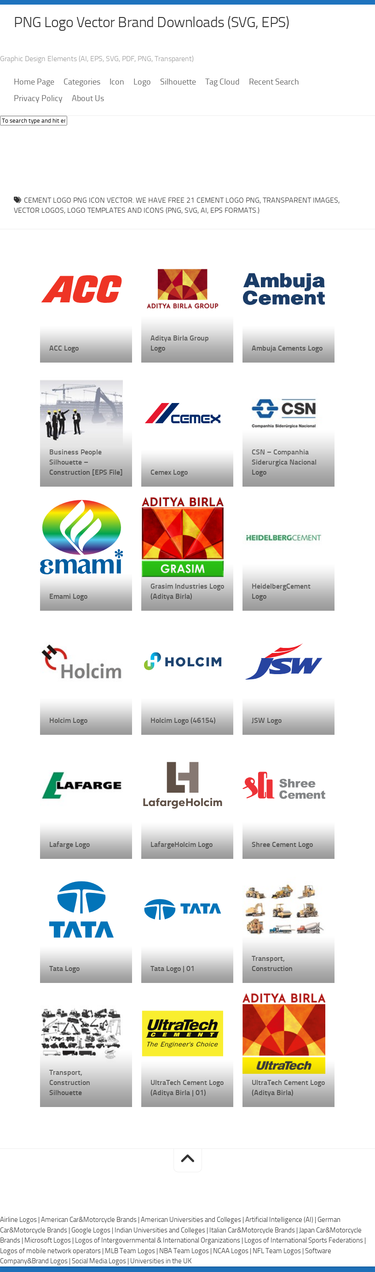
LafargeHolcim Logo (181, 845)
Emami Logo (68, 597)
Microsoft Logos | (49, 1241)
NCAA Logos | (233, 1252)
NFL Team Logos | (279, 1252)
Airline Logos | (20, 1220)
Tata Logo (64, 969)
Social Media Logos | (101, 1262)
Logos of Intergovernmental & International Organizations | (159, 1241)
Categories (81, 83)
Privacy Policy (38, 99)
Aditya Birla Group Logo (179, 344)
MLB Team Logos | (132, 1252)
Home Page (34, 83)
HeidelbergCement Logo (281, 592)
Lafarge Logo (69, 845)
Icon (117, 83)
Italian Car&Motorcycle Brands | (254, 1231)
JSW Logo (267, 721)
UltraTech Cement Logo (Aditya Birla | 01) (187, 1088)
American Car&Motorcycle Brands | (91, 1220)
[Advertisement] (187, 159)
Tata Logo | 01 (172, 969)
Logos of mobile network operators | (52, 1252)
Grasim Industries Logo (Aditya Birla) (187, 592)
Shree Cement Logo (282, 845)
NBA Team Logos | (186, 1252)
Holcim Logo (68, 721)
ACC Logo (64, 349)
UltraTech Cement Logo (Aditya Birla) (288, 1088)
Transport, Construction (272, 964)
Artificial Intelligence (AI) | (281, 1220)
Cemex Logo (169, 473)
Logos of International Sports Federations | (305, 1241)
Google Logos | (93, 1231)
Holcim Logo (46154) (183, 721)
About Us (88, 99)
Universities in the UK (160, 1262)
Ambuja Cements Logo (287, 349)
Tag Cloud (222, 83)
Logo (142, 83)
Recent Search (274, 83)
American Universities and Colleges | (193, 1220)
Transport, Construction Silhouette (69, 1083)
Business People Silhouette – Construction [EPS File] (86, 463)
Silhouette (178, 83)
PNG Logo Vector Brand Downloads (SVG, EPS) (168, 23)
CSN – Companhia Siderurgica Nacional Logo (284, 463)
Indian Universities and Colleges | (162, 1231)
